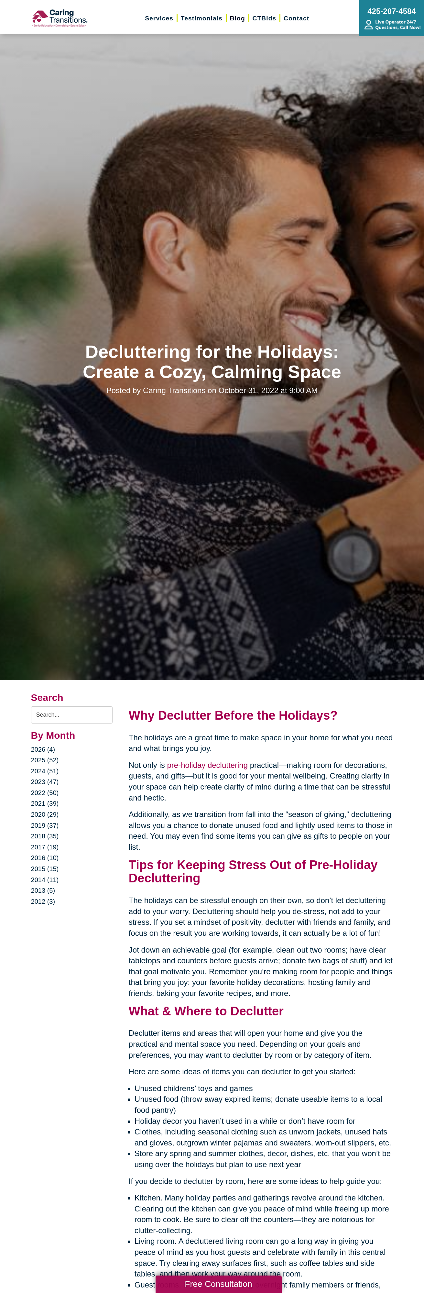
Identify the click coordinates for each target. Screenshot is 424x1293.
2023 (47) (45, 781)
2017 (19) (45, 847)
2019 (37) (45, 825)
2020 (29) (45, 814)
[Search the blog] (72, 715)
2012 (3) (43, 901)
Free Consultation (218, 1284)
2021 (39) (45, 803)
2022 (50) (45, 792)
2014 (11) (45, 879)
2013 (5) (43, 890)
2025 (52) (45, 760)
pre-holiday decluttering (207, 765)
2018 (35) (45, 836)
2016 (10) (45, 857)
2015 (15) (45, 868)
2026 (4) (43, 749)
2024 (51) (45, 771)
